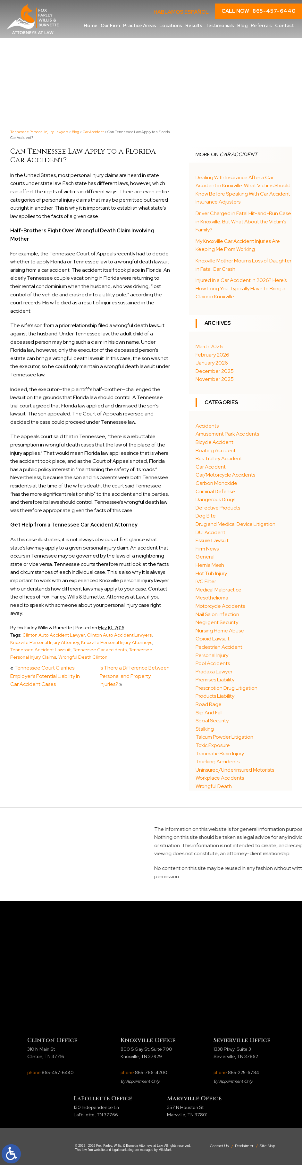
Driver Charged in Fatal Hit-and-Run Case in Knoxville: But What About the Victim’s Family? (243, 221)
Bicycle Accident (214, 442)
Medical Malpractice (218, 589)
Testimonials (220, 25)
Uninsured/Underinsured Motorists (235, 770)
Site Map (267, 1145)
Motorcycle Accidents (220, 606)
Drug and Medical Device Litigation (235, 524)
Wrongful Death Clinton (82, 657)
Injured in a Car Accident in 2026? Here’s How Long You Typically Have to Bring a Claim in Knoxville (241, 288)
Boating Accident (216, 450)
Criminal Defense (215, 491)
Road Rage (209, 704)
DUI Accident (210, 532)
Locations (170, 25)
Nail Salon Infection (217, 614)
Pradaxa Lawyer (214, 671)
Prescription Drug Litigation (226, 688)
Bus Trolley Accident (219, 458)
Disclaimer (244, 1145)
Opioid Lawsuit (213, 638)
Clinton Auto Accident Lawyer (53, 635)
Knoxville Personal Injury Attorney (44, 642)
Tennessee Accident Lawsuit (40, 650)
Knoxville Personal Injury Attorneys (116, 642)
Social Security (212, 720)
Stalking (205, 729)
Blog (242, 25)
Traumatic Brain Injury (220, 753)
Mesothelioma (212, 597)
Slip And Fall (209, 712)
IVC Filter (206, 581)
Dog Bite (206, 515)
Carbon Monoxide (216, 483)
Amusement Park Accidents (227, 433)
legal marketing (123, 1150)
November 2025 (215, 379)
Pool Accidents (213, 663)
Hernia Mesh (210, 565)
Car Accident (93, 132)
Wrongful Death (214, 786)
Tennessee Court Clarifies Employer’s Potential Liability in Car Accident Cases (45, 675)
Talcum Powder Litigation (224, 737)
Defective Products (218, 507)
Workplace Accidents (220, 778)
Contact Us (219, 1145)
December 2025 (215, 371)
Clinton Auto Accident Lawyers (119, 635)
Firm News (207, 548)
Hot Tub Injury (211, 573)
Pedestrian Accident (219, 647)
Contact (284, 25)
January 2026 (212, 362)
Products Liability (215, 696)
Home (90, 25)
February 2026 (212, 354)
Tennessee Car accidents (100, 650)
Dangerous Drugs (215, 499)
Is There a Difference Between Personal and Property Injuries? (135, 675)
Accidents (207, 425)
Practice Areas (139, 25)
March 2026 (209, 346)
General (205, 556)
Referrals (261, 25)
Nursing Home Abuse (220, 630)
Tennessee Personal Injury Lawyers (39, 132)
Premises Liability (215, 679)
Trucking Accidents (217, 761)
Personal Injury (212, 655)
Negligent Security (217, 622)
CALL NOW (259, 11)
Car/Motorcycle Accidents (225, 474)
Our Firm (110, 25)
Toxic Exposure (213, 745)
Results (193, 25)
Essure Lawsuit (212, 540)
